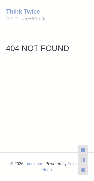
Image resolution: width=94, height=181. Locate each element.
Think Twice (23, 11)
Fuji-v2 (74, 164)
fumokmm (33, 164)
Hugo (47, 170)
